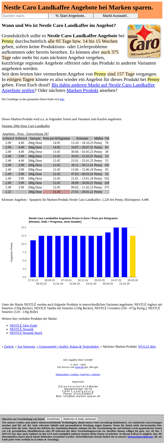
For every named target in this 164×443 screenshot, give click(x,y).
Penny (98, 142)
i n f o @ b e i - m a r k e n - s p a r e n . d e (82, 396)
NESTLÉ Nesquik (21, 329)
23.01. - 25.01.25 (82, 160)
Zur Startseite (26, 346)
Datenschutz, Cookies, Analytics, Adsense (78, 374)
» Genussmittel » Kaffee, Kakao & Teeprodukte (68, 346)
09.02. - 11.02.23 (82, 187)
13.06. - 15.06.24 (82, 169)
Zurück (8, 346)
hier (62, 99)
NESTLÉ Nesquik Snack (26, 333)
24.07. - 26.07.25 (82, 147)
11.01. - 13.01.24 (82, 178)
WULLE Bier (147, 346)
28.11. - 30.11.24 (82, 165)
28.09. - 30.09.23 (82, 183)
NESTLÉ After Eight (23, 325)
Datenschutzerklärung (140, 436)
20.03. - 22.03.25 (82, 156)
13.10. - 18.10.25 (82, 142)
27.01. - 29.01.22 (82, 191)
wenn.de (79, 367)
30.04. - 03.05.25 (82, 151)
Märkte (98, 138)
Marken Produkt (82, 90)
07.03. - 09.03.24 (82, 174)
